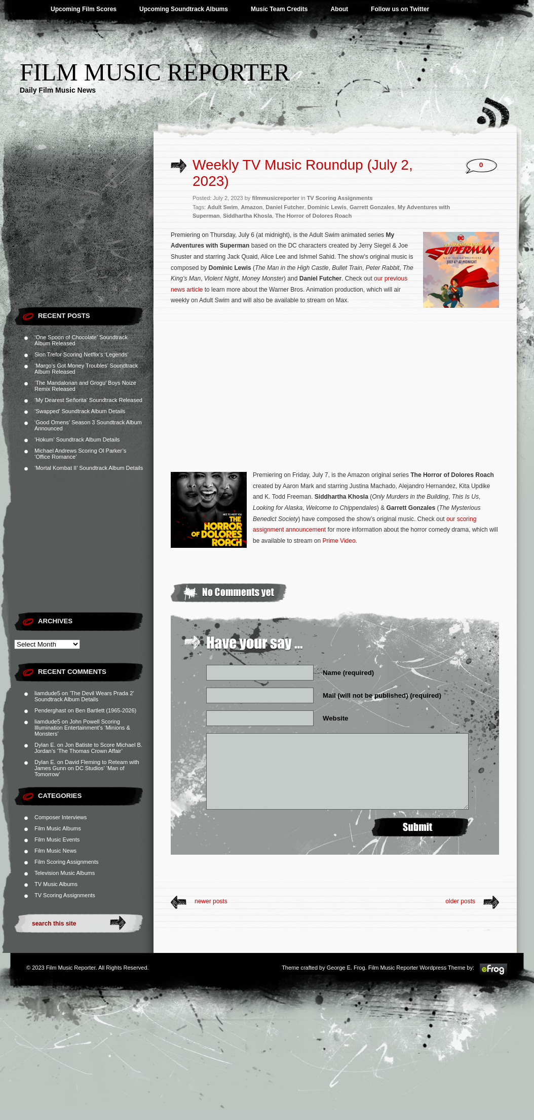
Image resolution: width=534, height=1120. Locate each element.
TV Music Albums (56, 884)
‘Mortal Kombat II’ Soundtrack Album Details (88, 468)
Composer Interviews (60, 817)
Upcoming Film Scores (84, 9)
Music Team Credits (279, 9)
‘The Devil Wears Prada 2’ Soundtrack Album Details (84, 696)
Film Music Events (57, 839)
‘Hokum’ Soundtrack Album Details (77, 439)
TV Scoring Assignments (64, 895)
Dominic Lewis (327, 207)
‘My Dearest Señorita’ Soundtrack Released (88, 400)
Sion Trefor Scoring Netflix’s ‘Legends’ (81, 354)
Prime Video (338, 540)
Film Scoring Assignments (66, 862)
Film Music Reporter (155, 72)
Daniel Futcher (284, 207)
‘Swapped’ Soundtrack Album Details (79, 411)
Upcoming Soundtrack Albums (183, 9)
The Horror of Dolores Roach (313, 216)
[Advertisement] (84, 238)
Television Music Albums (64, 873)
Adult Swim (222, 207)
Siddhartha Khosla (247, 216)
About (339, 9)
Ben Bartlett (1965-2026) (105, 710)
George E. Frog (346, 968)
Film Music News (55, 851)
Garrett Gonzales (372, 207)
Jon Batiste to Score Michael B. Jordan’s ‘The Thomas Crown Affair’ (88, 748)
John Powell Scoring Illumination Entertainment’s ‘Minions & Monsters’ (82, 727)
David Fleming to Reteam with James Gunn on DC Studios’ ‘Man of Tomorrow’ (86, 768)
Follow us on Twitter (400, 9)
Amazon (251, 207)
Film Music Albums (57, 828)
